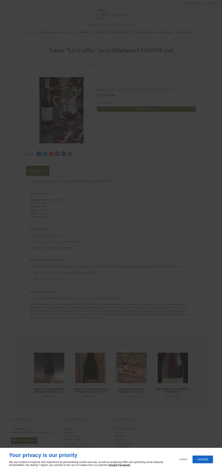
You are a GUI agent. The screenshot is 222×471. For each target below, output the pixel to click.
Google (113, 465)
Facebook (124, 465)
